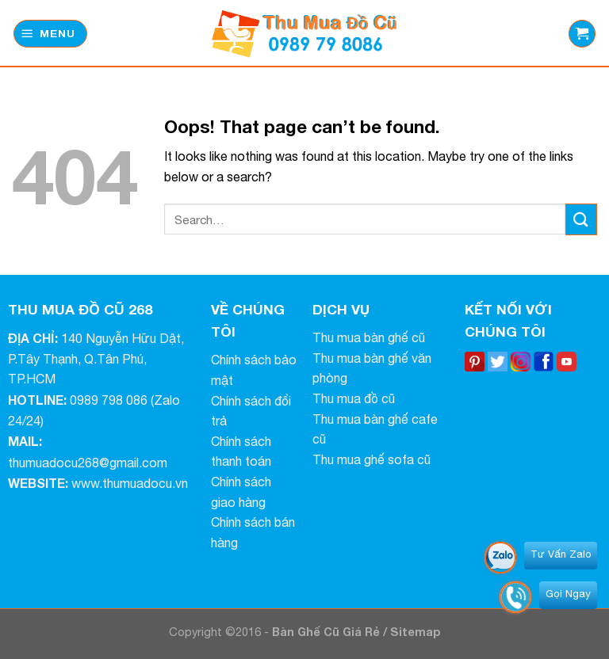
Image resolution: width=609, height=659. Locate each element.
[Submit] (581, 219)
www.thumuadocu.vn (129, 483)
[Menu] (50, 34)
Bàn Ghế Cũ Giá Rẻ (327, 631)
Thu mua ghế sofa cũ (371, 459)
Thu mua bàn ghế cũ (368, 337)
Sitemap (415, 631)
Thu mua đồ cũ (353, 398)
